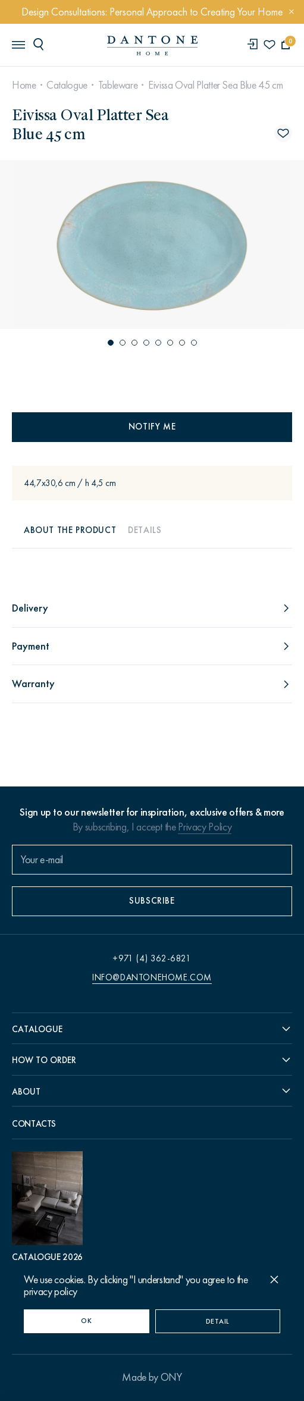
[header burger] (18, 44)
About (26, 1091)
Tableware (118, 85)
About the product (70, 530)
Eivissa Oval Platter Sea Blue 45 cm (215, 85)
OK (86, 1321)
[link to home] (152, 45)
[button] (111, 343)
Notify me (152, 426)
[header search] (40, 44)
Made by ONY (151, 1377)
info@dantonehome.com (152, 977)
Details (144, 530)
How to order (44, 1060)
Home (24, 85)
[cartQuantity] (286, 45)
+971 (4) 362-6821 (151, 958)
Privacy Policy (204, 826)
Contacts (34, 1123)
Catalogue (66, 85)
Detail (218, 1321)
